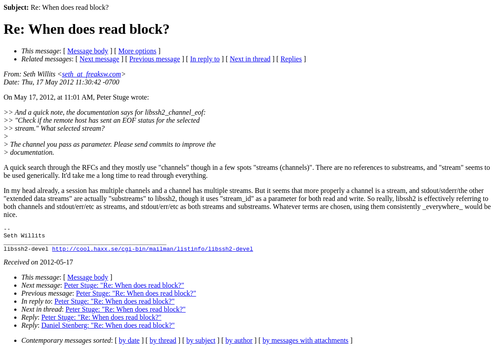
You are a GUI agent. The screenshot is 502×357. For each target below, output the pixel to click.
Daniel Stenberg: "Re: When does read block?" (108, 330)
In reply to (205, 59)
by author (238, 345)
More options (137, 51)
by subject (201, 345)
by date (129, 345)
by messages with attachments (305, 345)
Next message (99, 59)
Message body (88, 51)
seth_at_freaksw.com (91, 74)
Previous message (154, 59)
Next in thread (250, 59)
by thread (163, 345)
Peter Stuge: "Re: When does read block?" (124, 290)
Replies (291, 59)
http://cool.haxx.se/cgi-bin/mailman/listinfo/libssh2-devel (152, 254)
